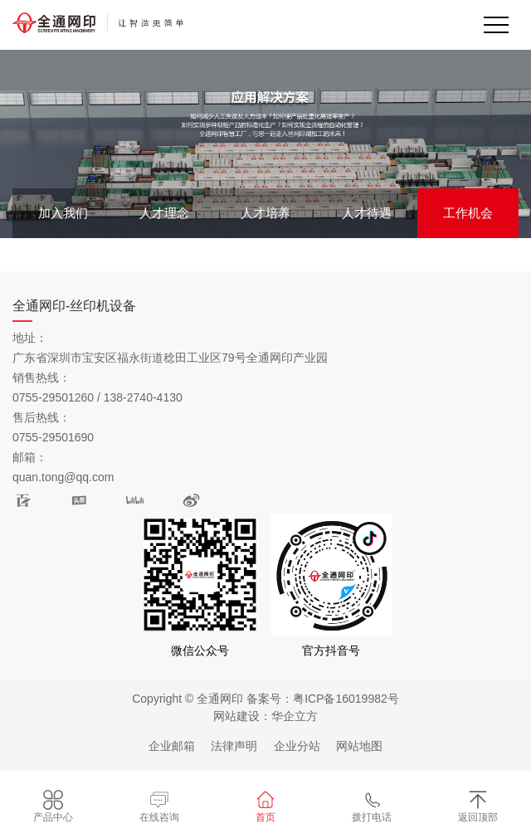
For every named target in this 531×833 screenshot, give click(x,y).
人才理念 (164, 213)
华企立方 (294, 716)
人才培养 (265, 213)
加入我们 (63, 213)
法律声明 (234, 746)
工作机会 (468, 213)
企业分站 (297, 746)
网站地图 (359, 746)
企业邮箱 (172, 746)
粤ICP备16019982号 (346, 698)
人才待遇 (367, 213)
